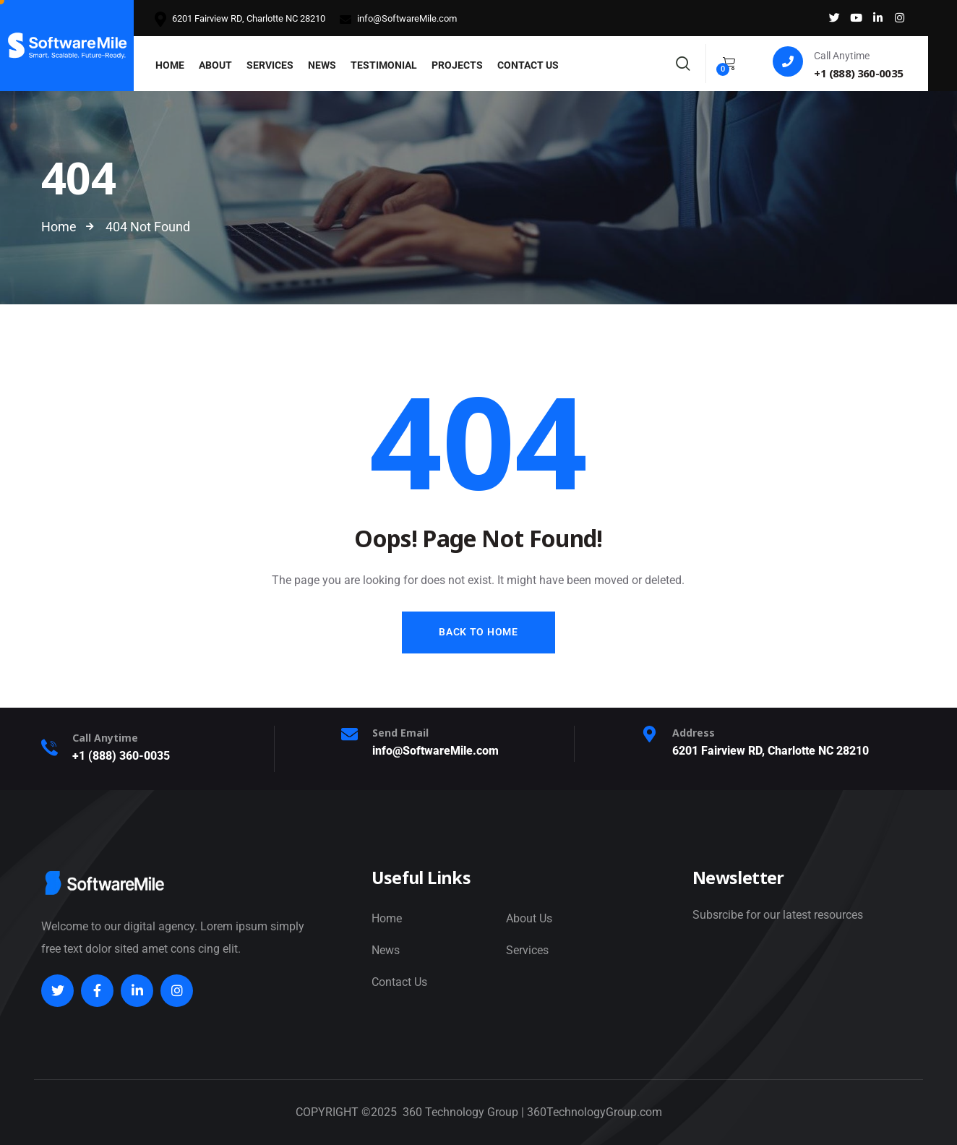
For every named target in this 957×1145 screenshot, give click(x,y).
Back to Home (478, 632)
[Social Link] (834, 18)
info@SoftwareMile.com (398, 19)
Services (527, 950)
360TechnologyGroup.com (594, 1112)
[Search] (683, 62)
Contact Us (399, 982)
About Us (529, 918)
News (386, 950)
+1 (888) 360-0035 (121, 756)
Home (387, 918)
